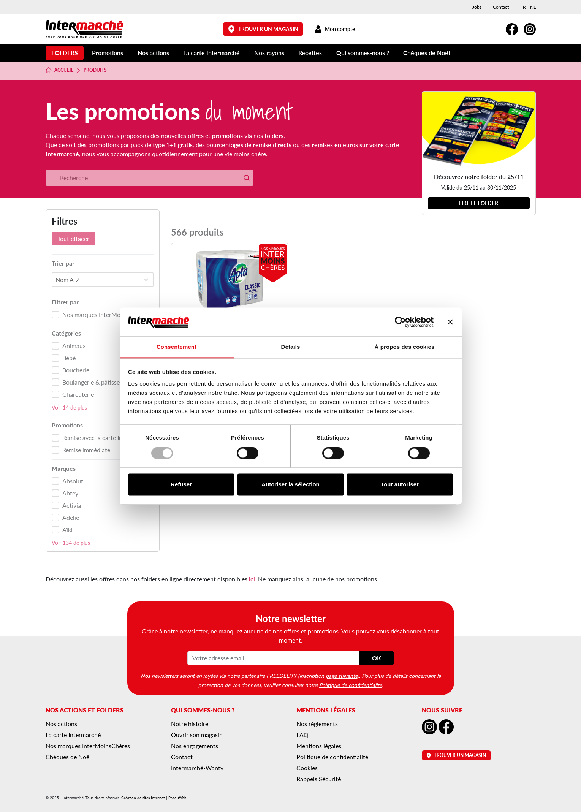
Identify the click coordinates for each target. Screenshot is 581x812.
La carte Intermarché (211, 52)
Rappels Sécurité (318, 778)
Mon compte (335, 29)
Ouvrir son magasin (197, 734)
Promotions (107, 52)
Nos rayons (269, 52)
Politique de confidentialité (350, 685)
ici (252, 579)
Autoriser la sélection (290, 484)
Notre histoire (189, 723)
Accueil (60, 70)
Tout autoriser (400, 484)
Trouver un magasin (263, 29)
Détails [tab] (290, 347)
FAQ (302, 734)
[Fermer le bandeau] (450, 321)
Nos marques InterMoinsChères (88, 745)
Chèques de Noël (426, 52)
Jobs (476, 7)
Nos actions (153, 52)
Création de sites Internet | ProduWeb (154, 797)
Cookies (307, 767)
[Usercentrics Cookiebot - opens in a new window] (400, 322)
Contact (501, 7)
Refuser (181, 484)
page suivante (342, 675)
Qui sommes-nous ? (362, 52)
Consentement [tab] (176, 347)
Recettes (310, 52)
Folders (64, 52)
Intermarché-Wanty (197, 767)
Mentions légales (318, 745)
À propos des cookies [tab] (405, 347)
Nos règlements (317, 723)
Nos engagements (194, 745)
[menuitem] (523, 7)
